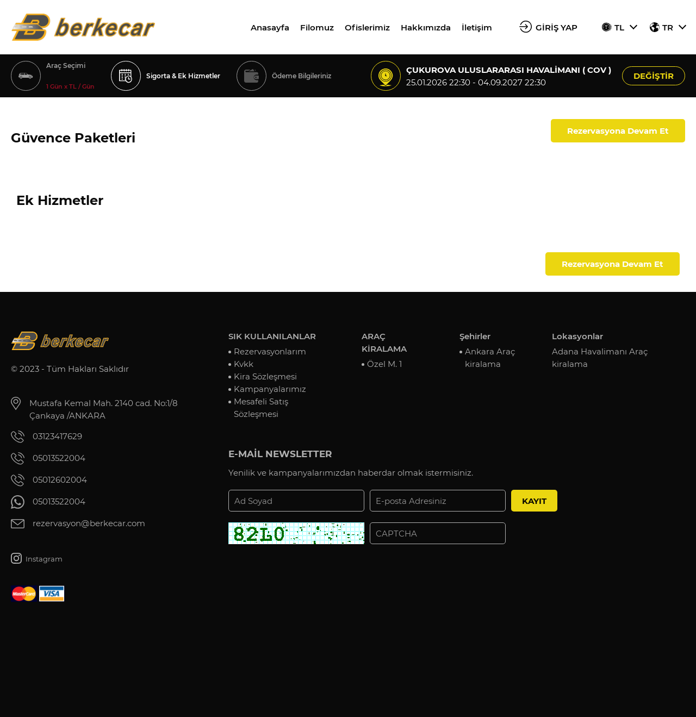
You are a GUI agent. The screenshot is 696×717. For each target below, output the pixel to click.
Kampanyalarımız (270, 389)
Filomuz (317, 27)
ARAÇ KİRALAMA (384, 342)
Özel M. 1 (384, 364)
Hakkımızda (426, 27)
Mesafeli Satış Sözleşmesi (261, 407)
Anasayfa (270, 27)
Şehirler (474, 336)
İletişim (477, 27)
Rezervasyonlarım (270, 351)
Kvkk (243, 364)
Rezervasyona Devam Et (618, 131)
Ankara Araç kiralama (490, 357)
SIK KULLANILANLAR (272, 336)
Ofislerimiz (367, 27)
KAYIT (534, 501)
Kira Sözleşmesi (265, 376)
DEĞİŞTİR (653, 76)
